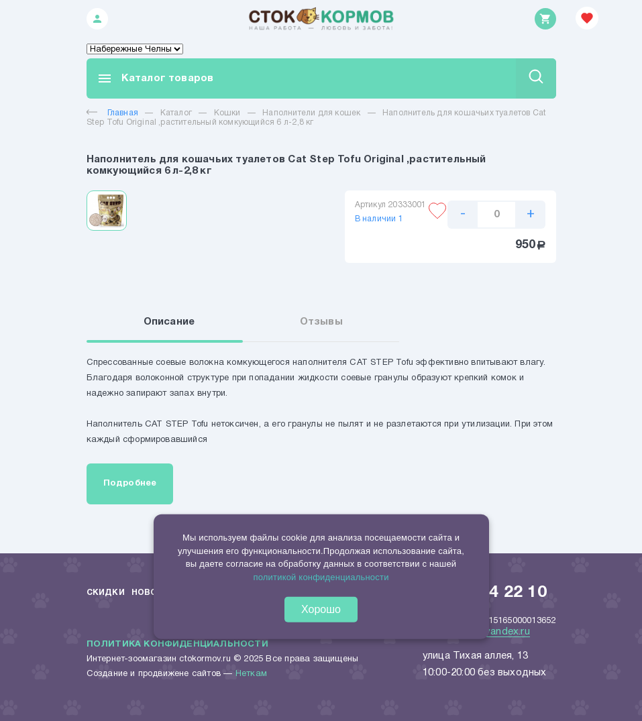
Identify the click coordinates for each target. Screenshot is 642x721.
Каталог (176, 113)
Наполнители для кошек (311, 113)
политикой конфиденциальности (320, 576)
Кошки (227, 113)
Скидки (106, 592)
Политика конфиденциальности (177, 645)
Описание (169, 322)
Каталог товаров (155, 78)
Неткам (251, 674)
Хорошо (321, 609)
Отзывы (321, 322)
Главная (112, 113)
